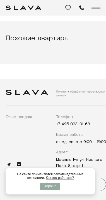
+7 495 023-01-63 (73, 123)
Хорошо (50, 186)
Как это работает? (60, 178)
